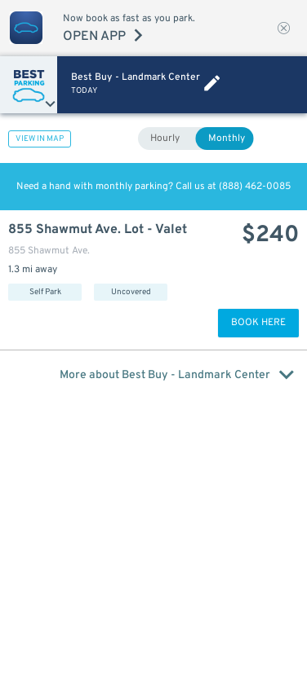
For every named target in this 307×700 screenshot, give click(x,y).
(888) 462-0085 (255, 186)
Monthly (226, 138)
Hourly (165, 138)
